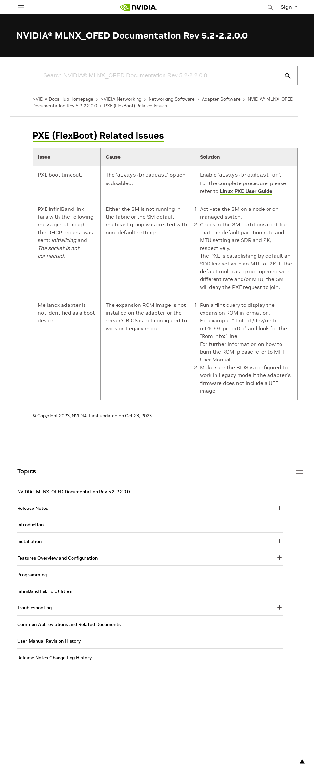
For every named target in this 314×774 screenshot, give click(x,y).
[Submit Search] (284, 75)
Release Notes (32, 507)
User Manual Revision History (49, 640)
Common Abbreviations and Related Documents (69, 624)
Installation (29, 541)
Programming (32, 574)
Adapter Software (221, 99)
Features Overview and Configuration (57, 557)
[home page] (138, 7)
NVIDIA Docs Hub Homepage (63, 99)
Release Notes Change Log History (54, 657)
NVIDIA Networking (120, 99)
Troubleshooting (34, 607)
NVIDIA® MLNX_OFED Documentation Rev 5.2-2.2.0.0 (73, 491)
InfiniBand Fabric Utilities (44, 590)
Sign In (289, 7)
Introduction (30, 524)
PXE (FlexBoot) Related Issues (135, 106)
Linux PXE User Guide (246, 190)
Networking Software (172, 99)
